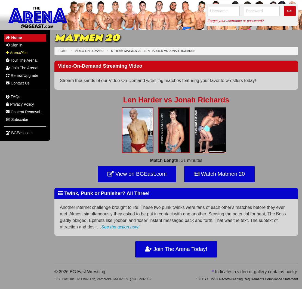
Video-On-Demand (89, 50)
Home (62, 50)
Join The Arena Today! (176, 249)
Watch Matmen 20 (219, 174)
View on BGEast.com (137, 174)
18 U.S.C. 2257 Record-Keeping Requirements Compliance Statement (247, 279)
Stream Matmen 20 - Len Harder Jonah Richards (153, 50)
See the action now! (120, 227)
